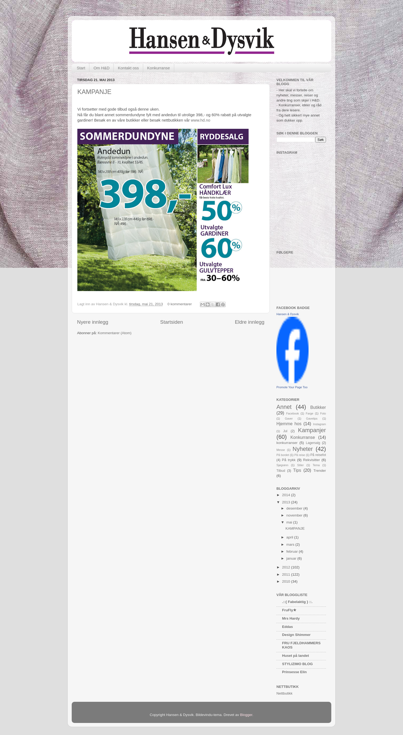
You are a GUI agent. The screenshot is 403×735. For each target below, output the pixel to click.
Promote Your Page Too (291, 387)
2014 (286, 495)
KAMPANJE (94, 91)
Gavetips (312, 418)
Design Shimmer (296, 635)
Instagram (319, 424)
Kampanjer (312, 430)
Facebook (292, 413)
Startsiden (171, 322)
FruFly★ (289, 610)
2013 (286, 502)
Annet (283, 407)
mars (290, 544)
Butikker (318, 407)
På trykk (288, 460)
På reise (299, 455)
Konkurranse (158, 68)
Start (81, 68)
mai (289, 522)
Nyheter (302, 449)
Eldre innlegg (249, 322)
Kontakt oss (128, 68)
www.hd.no (200, 120)
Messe (280, 449)
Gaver (289, 418)
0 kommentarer (180, 304)
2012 (286, 567)
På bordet (282, 455)
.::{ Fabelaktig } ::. (297, 602)
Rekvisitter (311, 460)
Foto (323, 413)
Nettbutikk (284, 693)
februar (292, 551)
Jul (285, 431)
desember (294, 508)
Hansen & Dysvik (287, 314)
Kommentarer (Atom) (114, 333)
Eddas (287, 627)
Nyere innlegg (92, 322)
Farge (309, 413)
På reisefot (318, 455)
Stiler (300, 465)
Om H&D (101, 68)
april (290, 537)
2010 (286, 581)
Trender (319, 471)
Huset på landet (295, 656)
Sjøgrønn (282, 465)
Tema (316, 465)
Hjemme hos (289, 423)
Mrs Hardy (291, 618)
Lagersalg (313, 443)
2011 (286, 574)
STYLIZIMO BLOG (297, 664)
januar (291, 558)
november (294, 515)
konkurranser (287, 443)
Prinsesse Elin (294, 672)
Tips (297, 470)
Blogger (246, 715)
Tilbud (280, 471)
